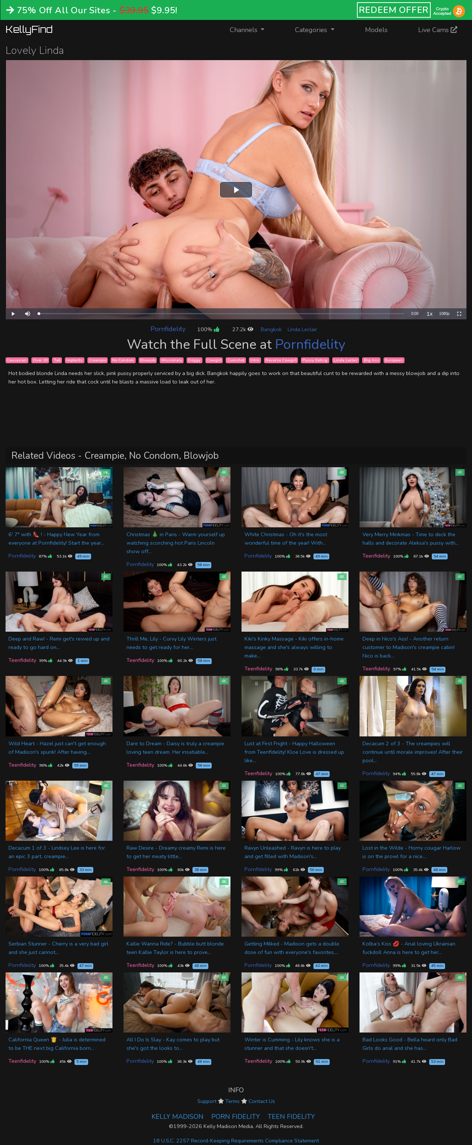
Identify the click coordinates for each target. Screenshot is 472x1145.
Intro (254, 360)
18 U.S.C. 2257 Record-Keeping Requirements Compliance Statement (236, 1140)
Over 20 (40, 360)
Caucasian (17, 360)
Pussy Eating (314, 360)
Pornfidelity (167, 329)
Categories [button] (312, 29)
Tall (57, 360)
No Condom (123, 360)
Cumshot (236, 360)
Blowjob (147, 360)
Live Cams (437, 29)
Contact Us (262, 1101)
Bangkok (271, 329)
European (394, 360)
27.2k (242, 329)
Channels (252, 29)
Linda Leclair (302, 329)
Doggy (194, 360)
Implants (74, 360)
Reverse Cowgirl (281, 360)
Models (376, 29)
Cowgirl (214, 360)
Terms (232, 1101)
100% (208, 329)
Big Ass (371, 360)
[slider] (221, 313)
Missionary (172, 360)
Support (206, 1101)
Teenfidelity (376, 555)
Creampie (97, 360)
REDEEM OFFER (394, 10)
